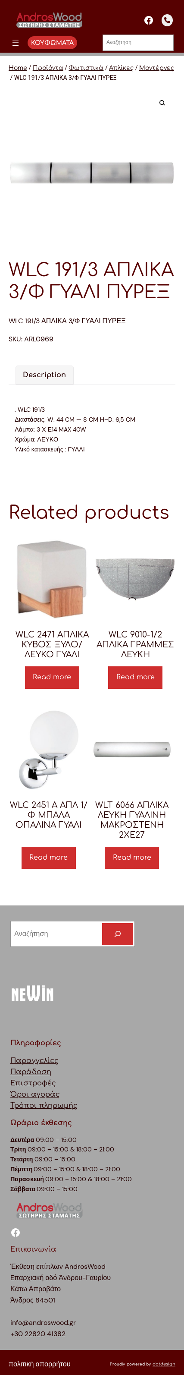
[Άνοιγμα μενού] (15, 43)
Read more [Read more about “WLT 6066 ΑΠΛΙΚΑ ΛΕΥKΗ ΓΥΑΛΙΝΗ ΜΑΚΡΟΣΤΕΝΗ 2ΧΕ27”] (132, 857)
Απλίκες (121, 68)
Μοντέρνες (156, 68)
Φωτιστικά (86, 68)
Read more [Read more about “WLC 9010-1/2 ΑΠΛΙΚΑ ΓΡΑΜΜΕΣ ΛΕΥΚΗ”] (135, 677)
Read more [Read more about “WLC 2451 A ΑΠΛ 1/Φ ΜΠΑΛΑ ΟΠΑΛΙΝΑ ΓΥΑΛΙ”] (48, 857)
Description (44, 375)
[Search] (117, 934)
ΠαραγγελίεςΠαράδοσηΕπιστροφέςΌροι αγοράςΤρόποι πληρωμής (44, 1083)
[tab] (44, 375)
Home (18, 68)
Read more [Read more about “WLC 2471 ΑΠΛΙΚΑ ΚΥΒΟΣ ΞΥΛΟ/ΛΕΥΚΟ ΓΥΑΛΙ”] (52, 677)
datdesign (164, 1364)
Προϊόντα (48, 68)
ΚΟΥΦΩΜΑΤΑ (52, 42)
